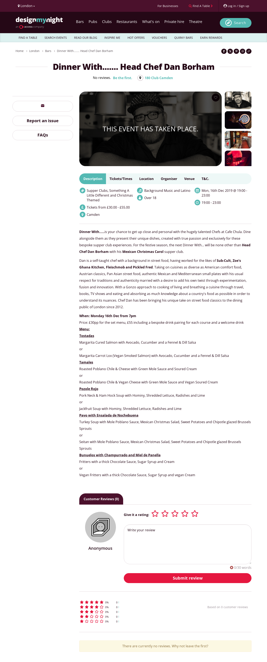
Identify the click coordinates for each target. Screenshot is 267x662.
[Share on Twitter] (230, 51)
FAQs (42, 135)
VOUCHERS (159, 38)
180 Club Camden (159, 78)
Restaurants (127, 21)
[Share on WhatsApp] (242, 51)
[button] (135, 602)
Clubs (107, 21)
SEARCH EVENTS (55, 38)
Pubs (93, 21)
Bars (80, 21)
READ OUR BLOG (85, 38)
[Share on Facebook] (224, 51)
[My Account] (236, 6)
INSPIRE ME (112, 38)
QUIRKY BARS (183, 38)
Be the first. (122, 78)
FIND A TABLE (28, 38)
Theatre (195, 21)
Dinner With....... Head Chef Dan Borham (85, 51)
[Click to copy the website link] (248, 51)
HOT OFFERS (136, 38)
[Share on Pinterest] (236, 51)
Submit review (188, 578)
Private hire (174, 21)
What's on (151, 21)
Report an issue (43, 120)
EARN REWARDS (211, 38)
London (34, 51)
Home (20, 51)
